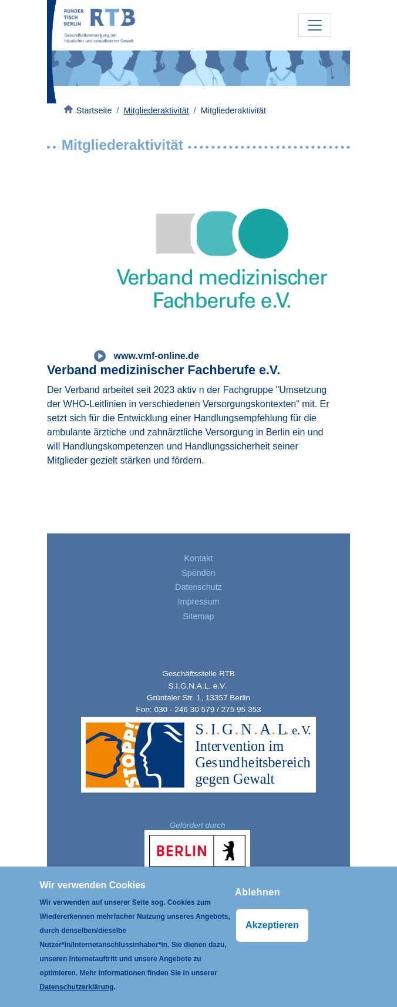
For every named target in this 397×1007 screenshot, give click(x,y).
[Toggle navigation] (314, 25)
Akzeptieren (272, 925)
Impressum (198, 601)
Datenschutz (198, 587)
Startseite (94, 110)
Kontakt (198, 558)
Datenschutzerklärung (77, 987)
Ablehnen (257, 892)
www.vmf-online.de (156, 356)
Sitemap (198, 616)
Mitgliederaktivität (156, 110)
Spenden (198, 573)
